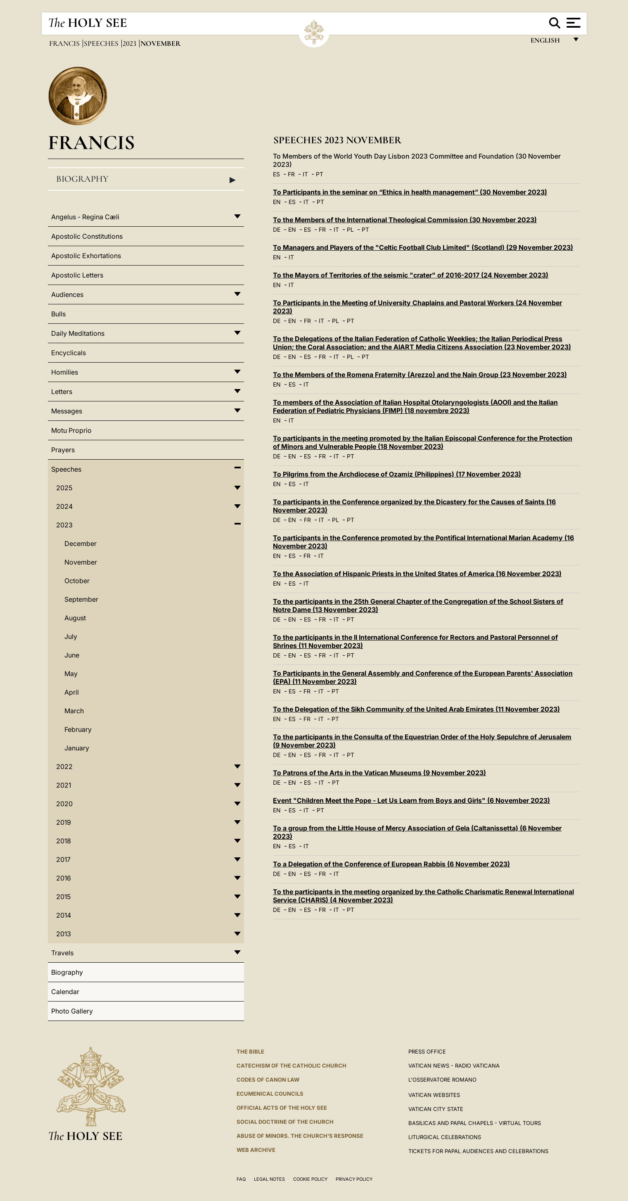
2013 (63, 934)
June (71, 655)
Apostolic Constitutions (87, 236)
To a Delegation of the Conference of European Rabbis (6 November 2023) (391, 864)
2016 (63, 878)
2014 (63, 915)
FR (291, 174)
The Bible (250, 1051)
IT (305, 174)
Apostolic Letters (77, 275)
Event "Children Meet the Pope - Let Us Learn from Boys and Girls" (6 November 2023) (411, 800)
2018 (63, 841)
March (74, 711)
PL (350, 229)
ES (276, 174)
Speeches (102, 43)
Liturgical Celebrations (444, 1137)
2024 (64, 506)
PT (319, 174)
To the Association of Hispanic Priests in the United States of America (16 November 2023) (417, 574)
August (75, 618)
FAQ (241, 1179)
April (71, 692)
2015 (63, 896)
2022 (64, 766)
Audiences (67, 294)
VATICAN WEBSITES (434, 1095)
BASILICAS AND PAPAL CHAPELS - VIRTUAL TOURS (474, 1123)
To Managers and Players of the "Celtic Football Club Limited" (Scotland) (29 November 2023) (423, 247)
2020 (64, 804)
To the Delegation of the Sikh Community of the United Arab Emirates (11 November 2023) (416, 709)
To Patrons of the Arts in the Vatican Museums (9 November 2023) (379, 773)
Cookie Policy (310, 1179)
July (70, 636)
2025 (64, 488)
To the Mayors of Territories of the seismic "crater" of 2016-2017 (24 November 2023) (410, 275)
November (80, 562)
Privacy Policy (354, 1179)
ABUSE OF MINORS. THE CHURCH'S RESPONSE (300, 1135)
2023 (130, 43)
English (549, 42)
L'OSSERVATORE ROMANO (442, 1079)
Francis (65, 43)
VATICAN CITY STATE (435, 1109)
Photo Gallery (72, 1011)
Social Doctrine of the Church (285, 1121)
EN (277, 201)
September (81, 599)
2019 (63, 822)
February (78, 729)
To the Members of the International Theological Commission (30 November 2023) (405, 220)
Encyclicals (68, 353)
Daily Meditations (77, 333)
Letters (61, 391)
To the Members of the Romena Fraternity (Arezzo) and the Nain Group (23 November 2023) (420, 374)
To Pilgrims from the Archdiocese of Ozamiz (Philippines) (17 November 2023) (397, 474)
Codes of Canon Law (268, 1079)
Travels (62, 953)
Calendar (65, 991)
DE (276, 229)
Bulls (58, 314)
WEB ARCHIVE (256, 1149)
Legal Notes (269, 1179)
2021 (63, 785)
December (80, 543)
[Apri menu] (572, 23)
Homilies (64, 372)
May (71, 673)
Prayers (63, 450)
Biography (146, 179)
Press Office (427, 1051)
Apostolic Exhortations (86, 256)
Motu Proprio (71, 430)
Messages (66, 411)
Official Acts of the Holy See (282, 1107)
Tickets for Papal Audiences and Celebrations (478, 1151)
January (76, 748)
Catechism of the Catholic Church (291, 1065)
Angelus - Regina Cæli (85, 217)
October (77, 581)
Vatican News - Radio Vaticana (454, 1065)
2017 (63, 859)
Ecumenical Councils (270, 1093)
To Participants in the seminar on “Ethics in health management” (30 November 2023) (410, 192)
